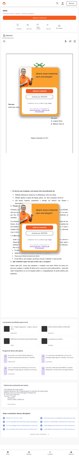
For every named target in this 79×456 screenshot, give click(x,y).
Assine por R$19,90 (39, 97)
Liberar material (39, 91)
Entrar (71, 3)
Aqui (50, 103)
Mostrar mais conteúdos (39, 434)
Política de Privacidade (42, 111)
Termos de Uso (35, 110)
